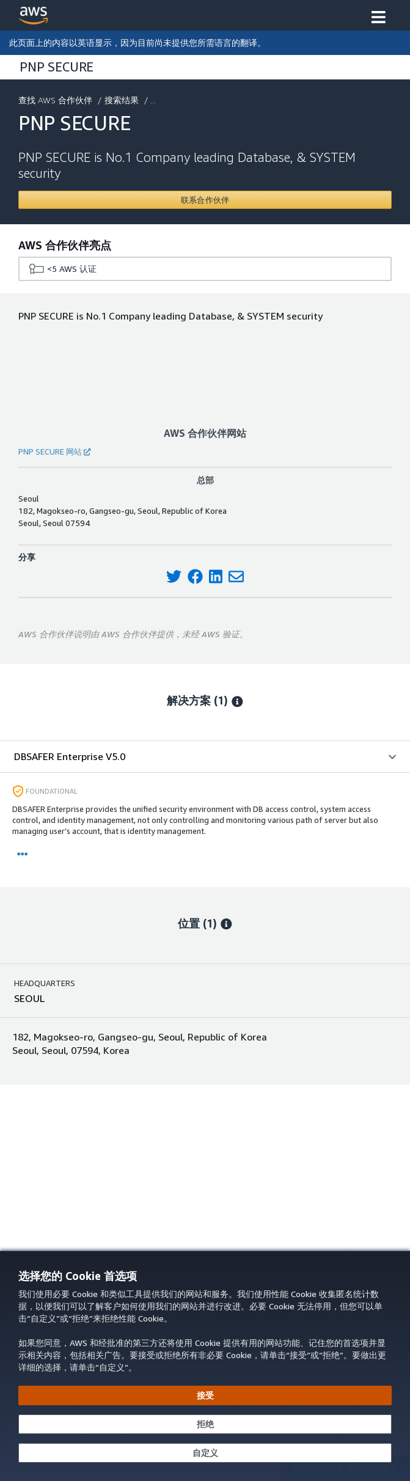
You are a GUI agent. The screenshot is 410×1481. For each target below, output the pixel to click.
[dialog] (205, 1366)
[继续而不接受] (205, 1424)
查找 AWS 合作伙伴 (56, 100)
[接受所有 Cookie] (205, 1395)
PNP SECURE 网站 (54, 451)
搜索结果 (122, 100)
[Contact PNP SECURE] (205, 200)
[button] (378, 18)
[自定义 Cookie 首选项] (205, 1453)
